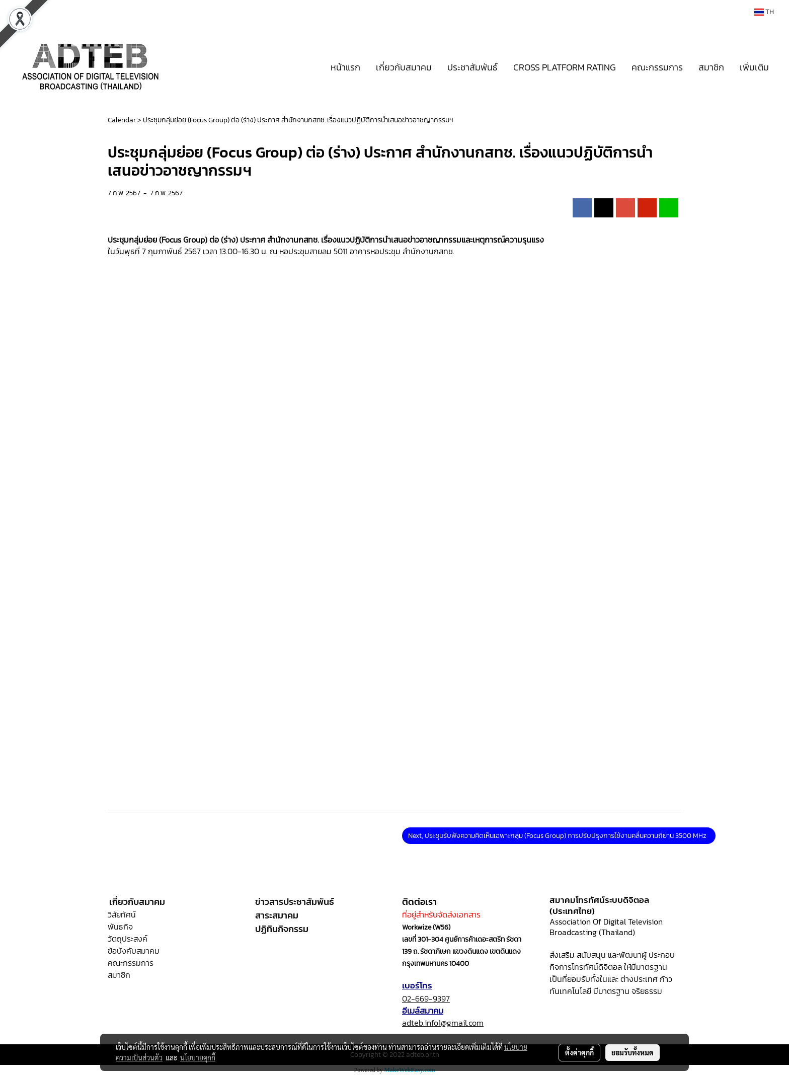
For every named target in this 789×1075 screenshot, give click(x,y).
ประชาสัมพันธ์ (472, 67)
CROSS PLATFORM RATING (564, 67)
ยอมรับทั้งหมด (632, 1052)
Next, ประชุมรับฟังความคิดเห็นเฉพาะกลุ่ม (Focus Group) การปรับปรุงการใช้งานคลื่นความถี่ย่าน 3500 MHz (558, 835)
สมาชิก (711, 67)
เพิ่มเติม (754, 67)
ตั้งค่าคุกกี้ (579, 1052)
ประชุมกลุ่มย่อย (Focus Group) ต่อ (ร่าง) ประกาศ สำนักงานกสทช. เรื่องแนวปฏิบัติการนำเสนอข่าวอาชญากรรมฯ (298, 120)
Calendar (122, 120)
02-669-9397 (426, 998)
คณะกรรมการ (657, 67)
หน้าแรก (345, 67)
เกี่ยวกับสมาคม (404, 67)
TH (764, 12)
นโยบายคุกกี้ (197, 1057)
